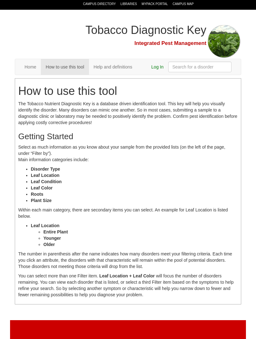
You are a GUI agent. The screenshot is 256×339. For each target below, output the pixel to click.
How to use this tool (65, 66)
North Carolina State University (49, 5)
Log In (157, 66)
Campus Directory (99, 4)
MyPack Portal (155, 4)
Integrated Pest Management (170, 43)
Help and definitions (113, 66)
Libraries (128, 4)
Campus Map (183, 4)
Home (30, 66)
